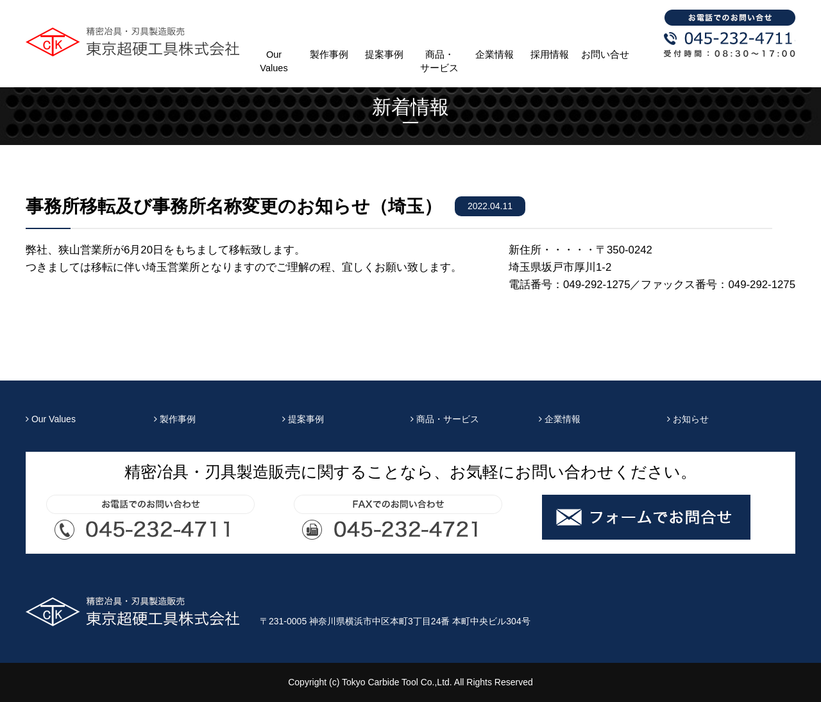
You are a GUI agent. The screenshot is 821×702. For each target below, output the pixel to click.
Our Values (273, 61)
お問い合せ (605, 54)
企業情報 (494, 54)
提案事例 (384, 54)
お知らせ (688, 419)
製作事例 (329, 54)
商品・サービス (439, 61)
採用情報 (549, 54)
